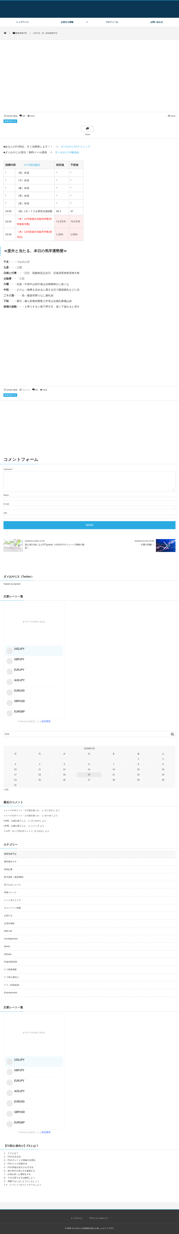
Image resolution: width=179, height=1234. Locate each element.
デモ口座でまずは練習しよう (21, 1178)
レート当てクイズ (12, 900)
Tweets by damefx (11, 584)
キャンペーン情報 (12, 908)
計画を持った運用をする (19, 1174)
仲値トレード (10, 892)
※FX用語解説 (32, 164)
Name (6, 495)
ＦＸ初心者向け (11, 977)
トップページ (22, 22)
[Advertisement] (89, 350)
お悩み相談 (9, 923)
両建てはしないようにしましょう (23, 1181)
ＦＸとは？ (13, 1153)
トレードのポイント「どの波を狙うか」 (22, 810)
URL (5, 513)
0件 (23, 116)
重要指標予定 (10, 121)
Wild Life (8, 931)
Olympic (8, 954)
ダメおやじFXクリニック (75, 146)
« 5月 (6, 789)
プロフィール (112, 22)
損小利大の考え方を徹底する (21, 1171)
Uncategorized (10, 938)
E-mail (6, 504)
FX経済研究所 (10, 962)
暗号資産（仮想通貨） (14, 877)
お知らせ (8, 915)
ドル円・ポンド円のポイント (17, 831)
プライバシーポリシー (98, 1218)
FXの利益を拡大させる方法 (20, 1167)
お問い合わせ (156, 22)
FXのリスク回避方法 (17, 1163)
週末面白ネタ (10, 861)
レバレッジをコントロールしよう (25, 1185)
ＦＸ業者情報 (10, 969)
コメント (26, 390)
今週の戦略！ (147, 544)
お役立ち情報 (67, 22)
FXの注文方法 (14, 1156)
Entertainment (10, 992)
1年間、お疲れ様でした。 (15, 821)
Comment (7, 469)
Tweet (87, 134)
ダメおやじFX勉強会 (67, 152)
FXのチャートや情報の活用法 (21, 1160)
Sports (7, 946)
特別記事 (8, 869)
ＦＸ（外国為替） (12, 985)
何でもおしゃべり (12, 884)
